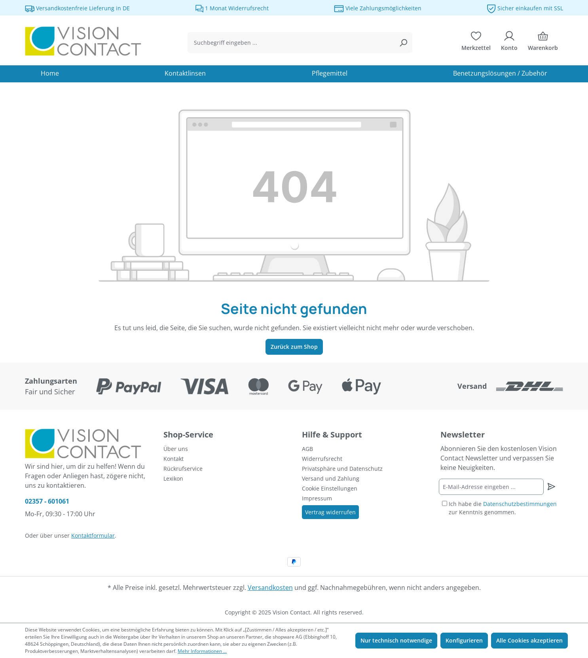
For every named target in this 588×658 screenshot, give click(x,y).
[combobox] (291, 42)
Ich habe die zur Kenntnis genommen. (503, 508)
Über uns (175, 449)
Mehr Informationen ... (202, 651)
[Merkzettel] (476, 43)
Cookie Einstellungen (329, 488)
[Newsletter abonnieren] (551, 486)
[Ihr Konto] (509, 43)
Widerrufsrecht (322, 458)
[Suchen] (403, 42)
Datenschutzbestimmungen (520, 504)
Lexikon (173, 478)
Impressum (317, 498)
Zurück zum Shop (294, 346)
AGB (307, 449)
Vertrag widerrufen (330, 512)
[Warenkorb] (543, 43)
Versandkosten (270, 587)
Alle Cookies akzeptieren (529, 640)
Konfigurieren (464, 640)
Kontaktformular (93, 535)
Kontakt (173, 458)
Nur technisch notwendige (396, 640)
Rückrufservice (183, 468)
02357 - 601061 (47, 501)
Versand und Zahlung (330, 478)
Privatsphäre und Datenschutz (342, 468)
